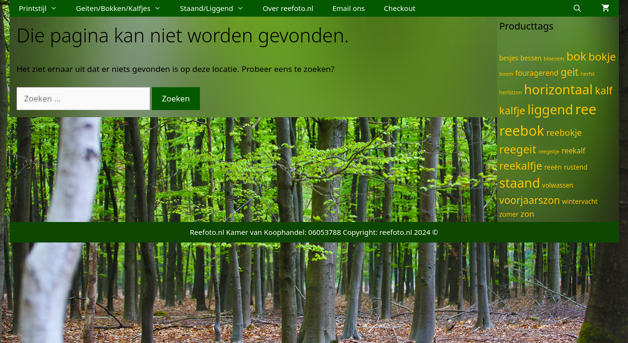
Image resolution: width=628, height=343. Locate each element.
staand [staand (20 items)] (519, 183)
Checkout (399, 8)
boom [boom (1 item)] (506, 74)
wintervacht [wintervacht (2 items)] (580, 201)
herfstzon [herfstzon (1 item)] (510, 92)
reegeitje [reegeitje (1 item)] (548, 151)
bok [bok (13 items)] (576, 56)
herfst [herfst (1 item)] (588, 74)
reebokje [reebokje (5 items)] (564, 132)
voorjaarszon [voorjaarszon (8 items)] (529, 200)
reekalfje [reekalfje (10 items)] (520, 165)
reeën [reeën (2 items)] (553, 167)
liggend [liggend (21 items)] (550, 109)
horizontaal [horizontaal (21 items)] (558, 89)
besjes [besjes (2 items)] (508, 58)
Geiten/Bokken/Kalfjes (123, 8)
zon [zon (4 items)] (527, 213)
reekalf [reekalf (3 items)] (573, 151)
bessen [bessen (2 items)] (531, 58)
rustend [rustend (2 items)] (576, 167)
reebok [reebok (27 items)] (521, 130)
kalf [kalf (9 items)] (603, 90)
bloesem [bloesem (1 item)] (554, 58)
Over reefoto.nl (288, 8)
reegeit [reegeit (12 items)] (518, 149)
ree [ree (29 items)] (586, 109)
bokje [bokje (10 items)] (602, 56)
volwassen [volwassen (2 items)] (558, 185)
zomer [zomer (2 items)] (508, 214)
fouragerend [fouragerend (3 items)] (536, 73)
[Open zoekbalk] (577, 8)
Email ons (348, 8)
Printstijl (43, 8)
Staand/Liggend (216, 8)
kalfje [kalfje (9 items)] (512, 110)
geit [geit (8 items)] (570, 72)
